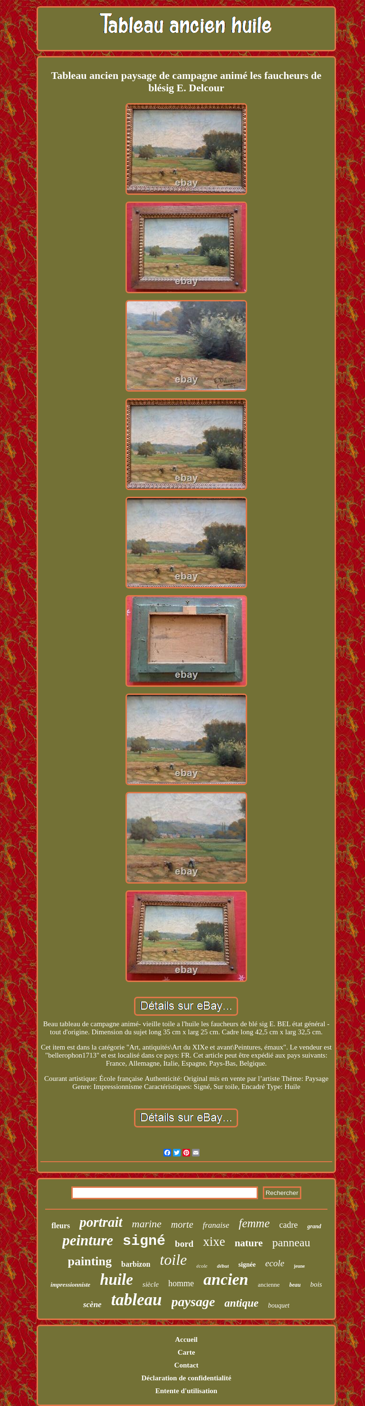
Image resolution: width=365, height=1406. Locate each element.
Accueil (186, 1339)
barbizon (135, 1264)
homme (181, 1283)
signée (247, 1264)
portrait (100, 1222)
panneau (291, 1242)
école (201, 1266)
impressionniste (70, 1284)
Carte (186, 1352)
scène (92, 1304)
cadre (288, 1225)
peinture (87, 1240)
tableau (136, 1299)
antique (241, 1303)
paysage (193, 1301)
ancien (225, 1279)
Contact (186, 1365)
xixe (214, 1241)
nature (249, 1243)
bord (184, 1244)
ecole (274, 1263)
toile (173, 1259)
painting (90, 1261)
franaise (216, 1225)
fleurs (60, 1226)
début (223, 1266)
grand (314, 1226)
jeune (299, 1266)
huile (116, 1279)
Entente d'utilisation (186, 1391)
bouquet (278, 1305)
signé (144, 1241)
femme (254, 1223)
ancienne (268, 1284)
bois (316, 1284)
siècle (151, 1284)
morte (182, 1224)
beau (295, 1284)
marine (147, 1224)
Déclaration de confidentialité (186, 1378)
